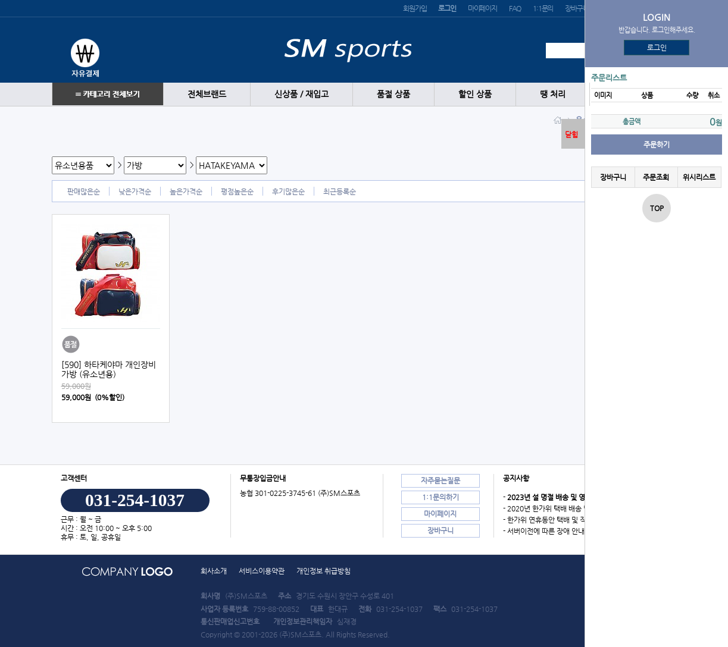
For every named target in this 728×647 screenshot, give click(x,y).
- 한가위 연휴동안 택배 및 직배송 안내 (558, 520)
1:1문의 (543, 8)
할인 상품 (475, 94)
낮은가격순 (134, 191)
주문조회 (656, 177)
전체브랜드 (207, 94)
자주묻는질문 (440, 480)
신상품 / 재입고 (301, 94)
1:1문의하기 (440, 497)
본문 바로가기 (0, 0)
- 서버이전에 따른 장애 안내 (544, 531)
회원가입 (414, 8)
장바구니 (576, 8)
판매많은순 (83, 191)
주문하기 (656, 144)
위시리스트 (699, 177)
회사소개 (214, 571)
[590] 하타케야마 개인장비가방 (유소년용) (108, 369)
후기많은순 (288, 191)
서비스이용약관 (262, 571)
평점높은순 (237, 191)
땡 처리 (552, 94)
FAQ (515, 8)
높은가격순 (186, 191)
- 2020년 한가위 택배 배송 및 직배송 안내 (564, 508)
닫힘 (571, 134)
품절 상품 (393, 94)
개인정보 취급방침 (323, 571)
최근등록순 (339, 191)
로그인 (657, 47)
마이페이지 (482, 8)
